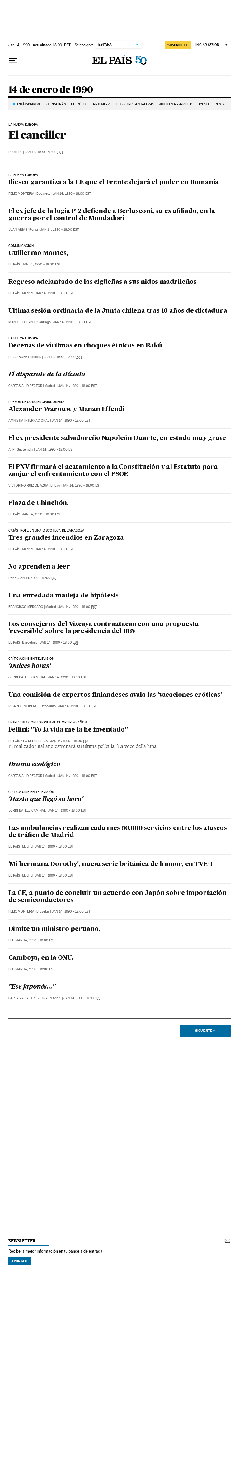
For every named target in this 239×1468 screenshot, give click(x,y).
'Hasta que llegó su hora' (45, 799)
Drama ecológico (34, 765)
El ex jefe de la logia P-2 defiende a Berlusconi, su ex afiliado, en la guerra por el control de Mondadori (111, 215)
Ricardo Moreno (23, 706)
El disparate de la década (46, 375)
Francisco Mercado (25, 607)
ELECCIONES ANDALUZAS (134, 104)
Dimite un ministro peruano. (54, 929)
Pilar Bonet (18, 357)
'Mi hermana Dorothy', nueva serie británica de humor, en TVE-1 (110, 864)
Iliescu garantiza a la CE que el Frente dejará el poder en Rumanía (113, 182)
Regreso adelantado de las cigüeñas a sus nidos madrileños (102, 282)
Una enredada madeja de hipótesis (63, 596)
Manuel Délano (21, 322)
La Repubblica (35, 741)
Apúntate (20, 1261)
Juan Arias (17, 230)
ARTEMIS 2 (101, 104)
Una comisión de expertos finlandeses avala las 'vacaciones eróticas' (115, 695)
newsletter (22, 1241)
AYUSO (204, 104)
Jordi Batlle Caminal (27, 677)
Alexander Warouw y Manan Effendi (66, 409)
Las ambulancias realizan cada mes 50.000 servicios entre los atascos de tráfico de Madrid (117, 832)
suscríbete (177, 45)
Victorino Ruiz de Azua (28, 485)
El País (14, 264)
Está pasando (28, 104)
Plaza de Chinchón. (38, 503)
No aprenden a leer (39, 567)
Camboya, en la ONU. (40, 958)
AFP (11, 449)
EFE (11, 940)
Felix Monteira (21, 194)
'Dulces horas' (29, 666)
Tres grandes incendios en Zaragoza (66, 538)
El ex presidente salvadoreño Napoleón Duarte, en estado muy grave (117, 438)
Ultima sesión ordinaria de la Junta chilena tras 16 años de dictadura (117, 311)
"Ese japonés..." (31, 987)
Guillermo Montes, (38, 253)
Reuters (15, 152)
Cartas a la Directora (28, 998)
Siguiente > (205, 1030)
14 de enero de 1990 (50, 90)
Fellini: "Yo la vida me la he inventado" (68, 730)
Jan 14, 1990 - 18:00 (44, 152)
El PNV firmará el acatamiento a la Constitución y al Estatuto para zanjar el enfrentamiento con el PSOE (113, 471)
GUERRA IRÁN (55, 104)
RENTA (220, 104)
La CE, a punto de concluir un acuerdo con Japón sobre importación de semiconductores (117, 897)
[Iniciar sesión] (212, 45)
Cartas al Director (25, 386)
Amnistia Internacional (28, 421)
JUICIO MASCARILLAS (176, 104)
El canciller (37, 135)
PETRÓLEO (79, 104)
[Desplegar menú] (13, 61)
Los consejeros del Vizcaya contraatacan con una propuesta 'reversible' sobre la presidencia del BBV (103, 628)
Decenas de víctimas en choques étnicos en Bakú (85, 346)
